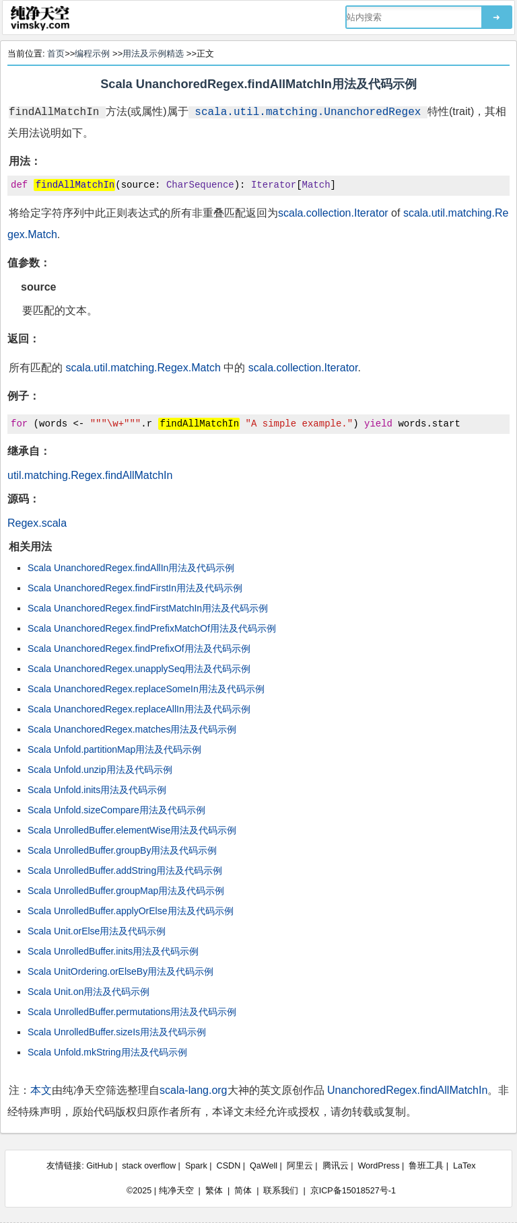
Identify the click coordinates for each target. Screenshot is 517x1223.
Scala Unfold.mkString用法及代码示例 (107, 1052)
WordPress (378, 1166)
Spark (196, 1166)
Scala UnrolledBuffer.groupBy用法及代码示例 (122, 850)
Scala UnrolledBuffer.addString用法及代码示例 (125, 870)
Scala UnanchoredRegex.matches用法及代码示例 (132, 729)
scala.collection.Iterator (333, 213)
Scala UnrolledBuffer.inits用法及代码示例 (113, 951)
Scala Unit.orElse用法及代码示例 (97, 931)
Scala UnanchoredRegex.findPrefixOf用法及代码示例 (139, 648)
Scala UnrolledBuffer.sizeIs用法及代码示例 (117, 1032)
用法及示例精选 (153, 53)
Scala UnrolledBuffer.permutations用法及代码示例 (132, 1011)
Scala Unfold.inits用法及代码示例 (97, 789)
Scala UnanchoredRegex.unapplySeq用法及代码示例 (139, 668)
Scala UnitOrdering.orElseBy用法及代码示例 (120, 971)
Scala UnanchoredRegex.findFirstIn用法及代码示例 (135, 588)
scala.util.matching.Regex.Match (142, 367)
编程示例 (92, 53)
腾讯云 (335, 1166)
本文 (41, 1090)
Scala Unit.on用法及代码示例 (88, 991)
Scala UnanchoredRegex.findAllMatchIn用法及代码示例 (258, 84)
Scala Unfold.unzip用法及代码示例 (100, 769)
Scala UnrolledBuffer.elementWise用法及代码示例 (132, 830)
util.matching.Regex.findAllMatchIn (89, 475)
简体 (243, 1190)
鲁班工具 (426, 1166)
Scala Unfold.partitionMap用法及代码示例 (114, 749)
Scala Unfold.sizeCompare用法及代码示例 (116, 810)
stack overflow (149, 1166)
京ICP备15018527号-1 (353, 1190)
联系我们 (280, 1190)
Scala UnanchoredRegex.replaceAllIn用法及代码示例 (139, 709)
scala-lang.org (194, 1090)
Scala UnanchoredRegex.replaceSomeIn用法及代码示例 (146, 688)
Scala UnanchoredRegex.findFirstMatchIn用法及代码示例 (148, 608)
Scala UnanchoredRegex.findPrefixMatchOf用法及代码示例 (152, 628)
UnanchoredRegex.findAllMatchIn (407, 1090)
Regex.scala (37, 523)
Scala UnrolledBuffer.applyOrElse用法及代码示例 (131, 910)
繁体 (214, 1190)
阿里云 (300, 1166)
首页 (56, 53)
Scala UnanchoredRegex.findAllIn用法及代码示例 (131, 567)
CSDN (229, 1166)
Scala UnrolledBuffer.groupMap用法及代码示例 (126, 890)
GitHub (99, 1166)
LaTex (464, 1166)
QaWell (263, 1166)
